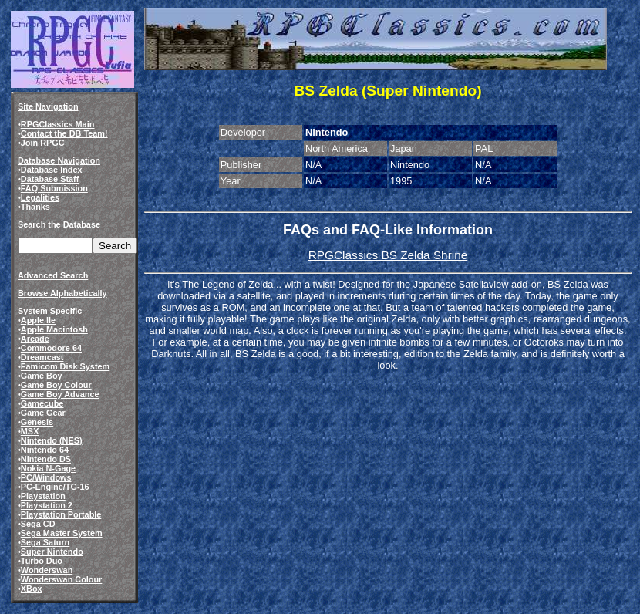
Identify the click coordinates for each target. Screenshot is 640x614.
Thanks (35, 206)
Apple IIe (38, 320)
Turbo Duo (41, 560)
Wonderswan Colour (62, 579)
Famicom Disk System (65, 366)
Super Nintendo (52, 551)
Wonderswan (46, 570)
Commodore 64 (51, 348)
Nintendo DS (46, 459)
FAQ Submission (54, 188)
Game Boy (41, 375)
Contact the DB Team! (64, 133)
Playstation (43, 496)
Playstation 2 (46, 505)
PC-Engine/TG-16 (55, 486)
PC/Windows (46, 477)
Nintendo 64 (45, 449)
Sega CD (38, 523)
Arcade (35, 338)
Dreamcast (42, 357)
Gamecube (42, 403)
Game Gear (43, 412)
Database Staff (50, 179)
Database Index (52, 169)
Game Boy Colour (56, 385)
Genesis (37, 422)
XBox (31, 588)
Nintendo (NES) (52, 440)
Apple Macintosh (54, 329)
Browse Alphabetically (62, 293)
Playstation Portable (61, 514)
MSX (30, 431)
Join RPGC (43, 142)
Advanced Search (53, 275)
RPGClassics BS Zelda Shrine (388, 254)
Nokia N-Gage (48, 468)
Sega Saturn (45, 542)
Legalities (40, 197)
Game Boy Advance (60, 394)
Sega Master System (62, 533)
